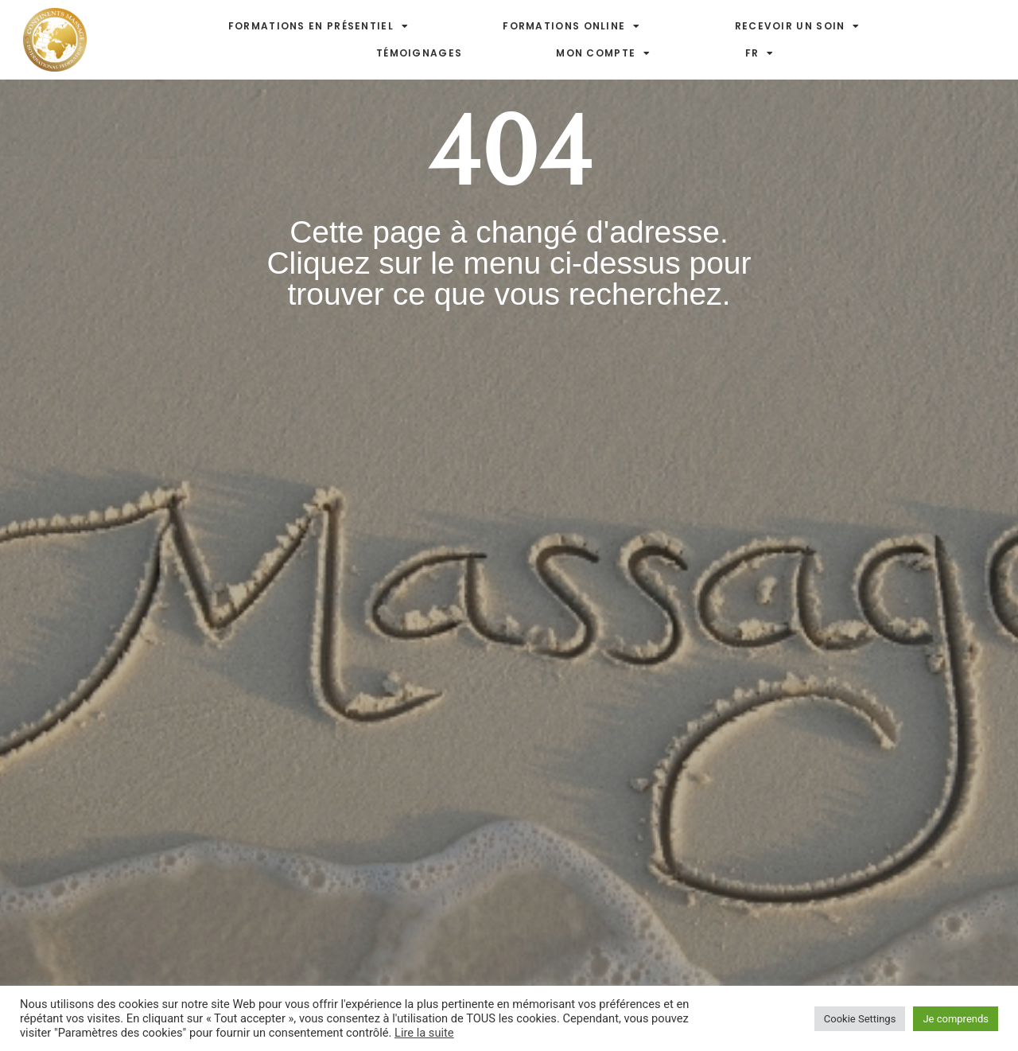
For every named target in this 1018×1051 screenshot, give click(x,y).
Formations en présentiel (319, 26)
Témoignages (419, 53)
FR (760, 53)
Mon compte (603, 53)
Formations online (571, 26)
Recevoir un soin (798, 26)
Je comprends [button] (956, 1019)
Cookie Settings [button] (860, 1019)
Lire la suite (424, 1033)
